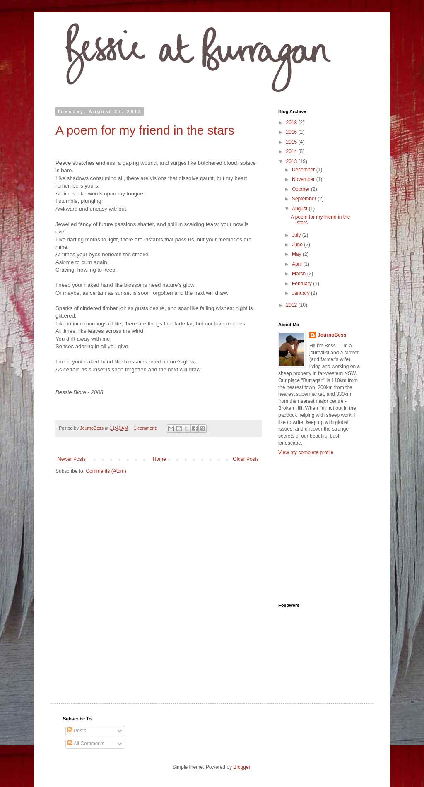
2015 (292, 142)
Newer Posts (72, 459)
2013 (292, 161)
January (301, 293)
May (297, 254)
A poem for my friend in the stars (144, 130)
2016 (292, 132)
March (299, 274)
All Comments (85, 743)
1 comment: (146, 428)
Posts (76, 731)
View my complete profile (305, 452)
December (304, 170)
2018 (292, 122)
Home (159, 459)
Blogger (241, 767)
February (302, 283)
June (298, 245)
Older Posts (246, 459)
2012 (292, 305)
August (300, 209)
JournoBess (332, 335)
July (297, 235)
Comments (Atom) (106, 471)
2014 (292, 151)
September (305, 199)
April (297, 264)
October (301, 189)
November (304, 179)
